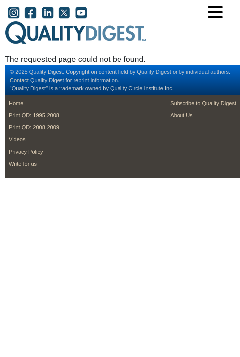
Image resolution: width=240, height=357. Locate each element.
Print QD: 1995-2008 (34, 115)
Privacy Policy (26, 152)
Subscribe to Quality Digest (203, 103)
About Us (181, 115)
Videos (17, 139)
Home (16, 103)
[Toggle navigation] (217, 13)
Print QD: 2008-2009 (34, 127)
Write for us (23, 164)
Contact (19, 80)
